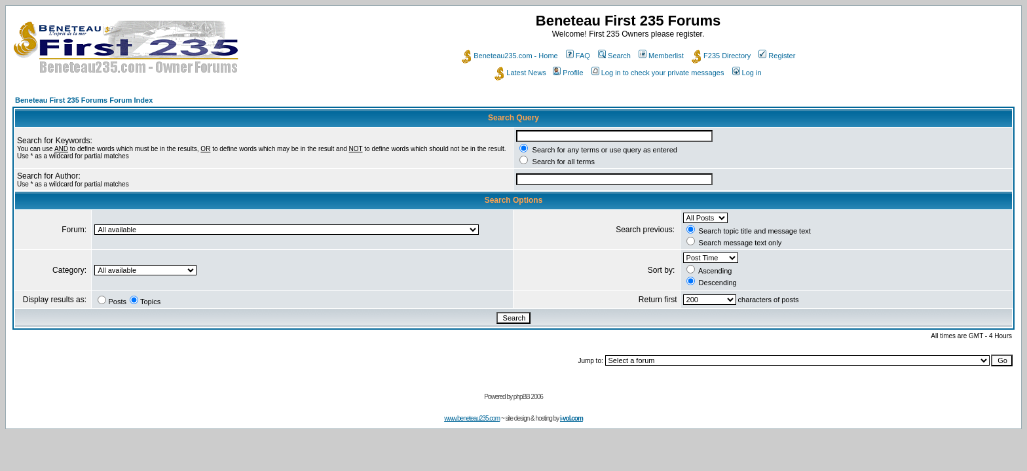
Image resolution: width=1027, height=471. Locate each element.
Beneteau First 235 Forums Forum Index (84, 100)
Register (776, 56)
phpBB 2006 (528, 396)
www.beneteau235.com (472, 418)
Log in (747, 73)
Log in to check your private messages (657, 73)
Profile (568, 73)
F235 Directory (721, 56)
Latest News (520, 73)
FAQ (578, 56)
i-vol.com (571, 418)
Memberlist (661, 56)
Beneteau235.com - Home (509, 56)
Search (614, 56)
